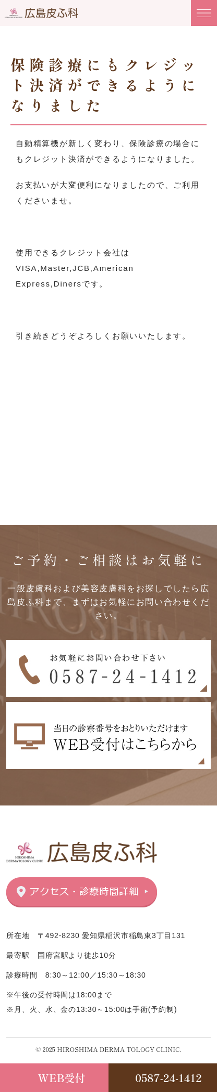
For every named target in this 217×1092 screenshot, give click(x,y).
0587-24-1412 (168, 1077)
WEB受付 (62, 1077)
